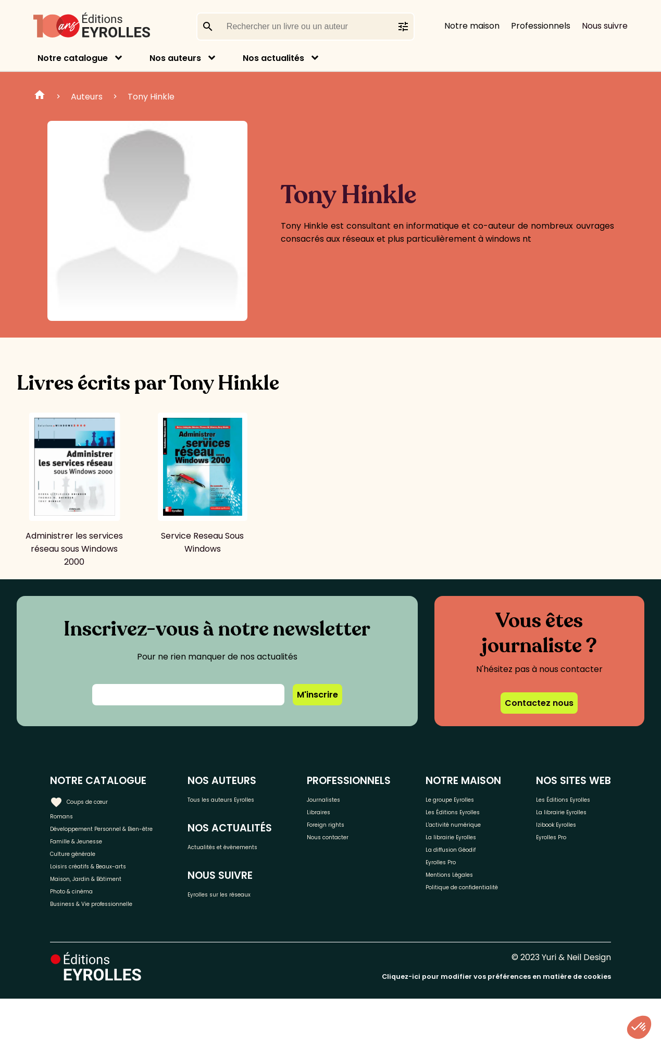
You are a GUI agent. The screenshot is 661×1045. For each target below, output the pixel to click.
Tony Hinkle (151, 97)
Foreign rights (353, 832)
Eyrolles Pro (449, 884)
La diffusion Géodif (462, 867)
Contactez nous (539, 703)
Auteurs (87, 97)
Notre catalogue (73, 58)
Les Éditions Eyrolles (465, 815)
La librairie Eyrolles (462, 849)
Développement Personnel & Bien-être (109, 838)
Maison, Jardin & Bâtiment (103, 914)
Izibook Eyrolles (570, 873)
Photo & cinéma (83, 931)
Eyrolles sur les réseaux (259, 930)
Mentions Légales (460, 901)
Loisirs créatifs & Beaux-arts (107, 897)
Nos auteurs (175, 58)
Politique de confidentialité (454, 924)
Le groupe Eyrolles (462, 798)
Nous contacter (357, 849)
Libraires (342, 815)
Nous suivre (605, 26)
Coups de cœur (90, 798)
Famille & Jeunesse (89, 862)
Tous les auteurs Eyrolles (245, 804)
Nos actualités (273, 58)
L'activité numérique (466, 832)
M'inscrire (317, 695)
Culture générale (84, 880)
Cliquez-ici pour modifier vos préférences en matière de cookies (496, 1022)
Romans (66, 815)
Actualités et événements (238, 870)
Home (39, 96)
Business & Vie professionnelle (111, 948)
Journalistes (349, 798)
